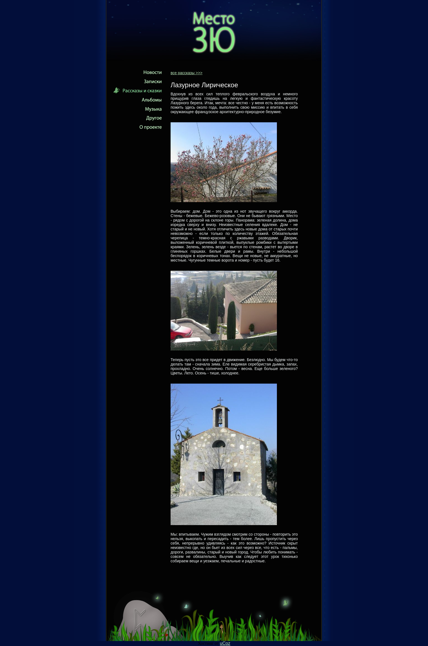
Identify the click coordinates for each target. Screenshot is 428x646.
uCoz (225, 643)
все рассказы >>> (187, 73)
